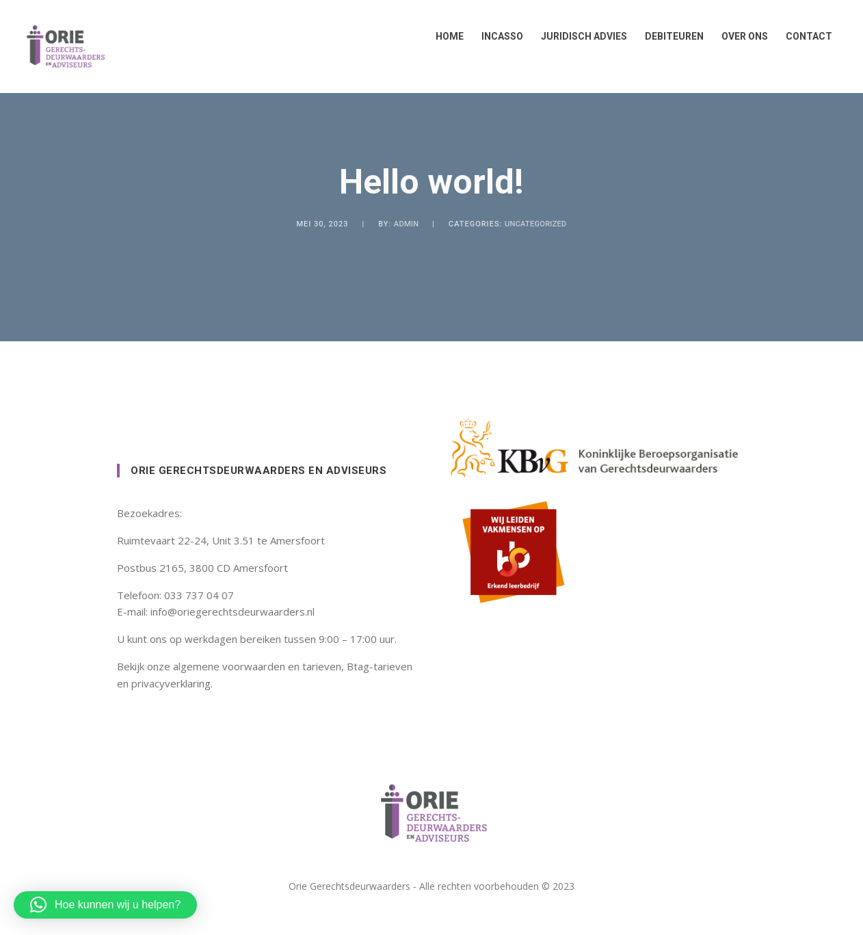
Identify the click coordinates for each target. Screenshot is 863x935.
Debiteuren (668, 36)
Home (444, 36)
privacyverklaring (171, 683)
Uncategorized (536, 224)
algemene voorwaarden (229, 666)
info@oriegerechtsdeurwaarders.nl (232, 611)
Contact (803, 36)
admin (406, 224)
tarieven (321, 666)
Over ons (739, 36)
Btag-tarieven (379, 666)
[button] (105, 905)
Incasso (497, 36)
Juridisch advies (578, 36)
